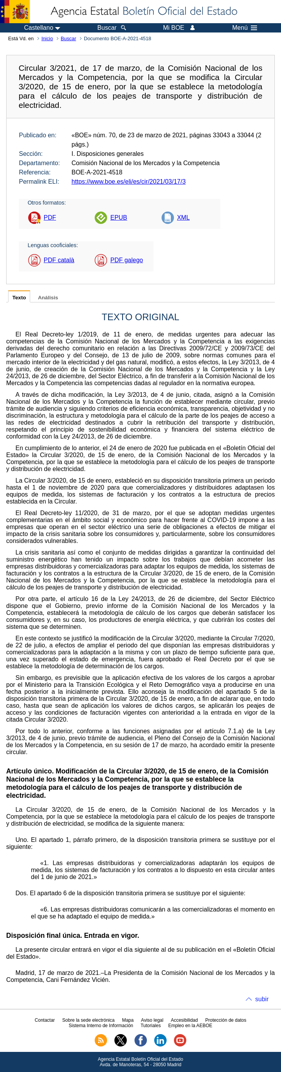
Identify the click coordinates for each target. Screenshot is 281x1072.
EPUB (118, 217)
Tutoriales (151, 1025)
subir (262, 999)
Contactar (45, 1020)
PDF (50, 217)
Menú (244, 28)
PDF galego (126, 260)
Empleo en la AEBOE (190, 1025)
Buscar (68, 38)
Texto (19, 297)
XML (183, 217)
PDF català (59, 260)
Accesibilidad (184, 1020)
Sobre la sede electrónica (88, 1020)
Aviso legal (152, 1020)
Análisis (48, 297)
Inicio (47, 38)
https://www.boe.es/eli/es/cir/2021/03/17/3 (129, 181)
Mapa (128, 1020)
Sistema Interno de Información (101, 1025)
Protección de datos (225, 1020)
